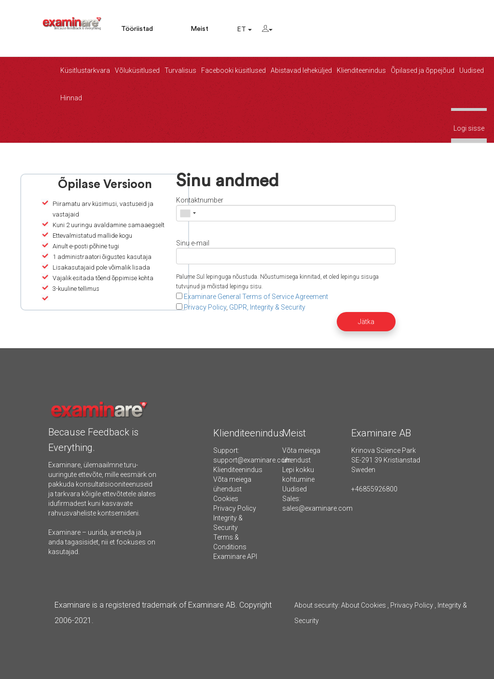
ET (244, 29)
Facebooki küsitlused (233, 70)
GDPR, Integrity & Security (267, 307)
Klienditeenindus (361, 70)
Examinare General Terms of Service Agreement (256, 296)
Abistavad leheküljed (301, 70)
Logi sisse (468, 128)
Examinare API (235, 556)
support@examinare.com (252, 460)
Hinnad (71, 98)
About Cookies (363, 605)
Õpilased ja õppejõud (422, 70)
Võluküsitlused (137, 70)
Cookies (225, 498)
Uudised (471, 70)
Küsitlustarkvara (85, 70)
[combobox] (188, 213)
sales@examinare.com (317, 508)
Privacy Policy (205, 307)
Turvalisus (180, 70)
